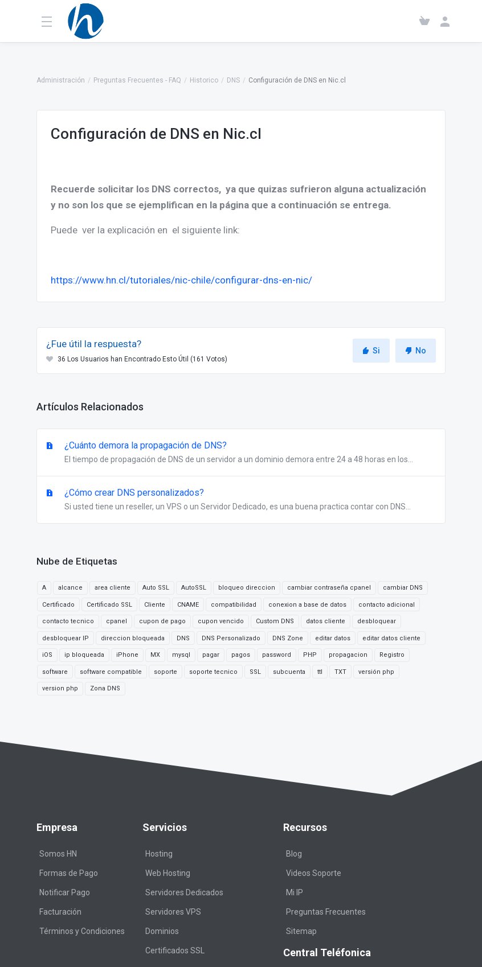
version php (60, 688)
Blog (294, 853)
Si (371, 350)
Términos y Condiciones (82, 931)
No (415, 350)
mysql (181, 655)
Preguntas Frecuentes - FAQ (137, 80)
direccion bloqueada (133, 638)
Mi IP (294, 892)
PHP (310, 655)
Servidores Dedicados (184, 892)
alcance (70, 587)
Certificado (58, 604)
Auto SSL (155, 587)
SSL (255, 672)
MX (155, 655)
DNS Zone (287, 638)
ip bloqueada (84, 655)
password (276, 655)
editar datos (332, 638)
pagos (240, 655)
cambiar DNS (403, 587)
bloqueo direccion (246, 587)
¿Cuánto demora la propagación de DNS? (241, 453)
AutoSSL (193, 587)
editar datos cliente (391, 638)
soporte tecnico (213, 672)
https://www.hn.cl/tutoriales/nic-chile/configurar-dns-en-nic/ (181, 280)
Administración (60, 80)
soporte (165, 672)
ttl (319, 672)
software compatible (111, 672)
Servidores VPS (173, 911)
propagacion (348, 655)
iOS (47, 655)
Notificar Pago (64, 892)
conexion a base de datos (307, 604)
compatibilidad (233, 604)
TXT (340, 672)
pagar (210, 655)
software (55, 672)
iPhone (127, 655)
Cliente (154, 604)
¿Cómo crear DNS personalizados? (241, 500)
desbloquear (376, 621)
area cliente (112, 587)
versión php (376, 672)
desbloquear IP (65, 638)
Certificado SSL (109, 604)
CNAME (188, 604)
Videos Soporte (313, 873)
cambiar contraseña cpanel (329, 587)
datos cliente (325, 621)
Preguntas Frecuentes (326, 911)
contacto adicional (386, 604)
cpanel (116, 621)
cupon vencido (221, 621)
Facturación (60, 911)
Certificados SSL (175, 950)
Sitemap (301, 931)
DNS (233, 80)
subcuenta (289, 672)
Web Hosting (167, 873)
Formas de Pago (68, 873)
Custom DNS (275, 621)
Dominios (162, 931)
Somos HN (58, 853)
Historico (204, 80)
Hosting (159, 853)
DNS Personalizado (231, 638)
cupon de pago (162, 621)
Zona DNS (105, 688)
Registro (392, 655)
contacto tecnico (68, 621)
